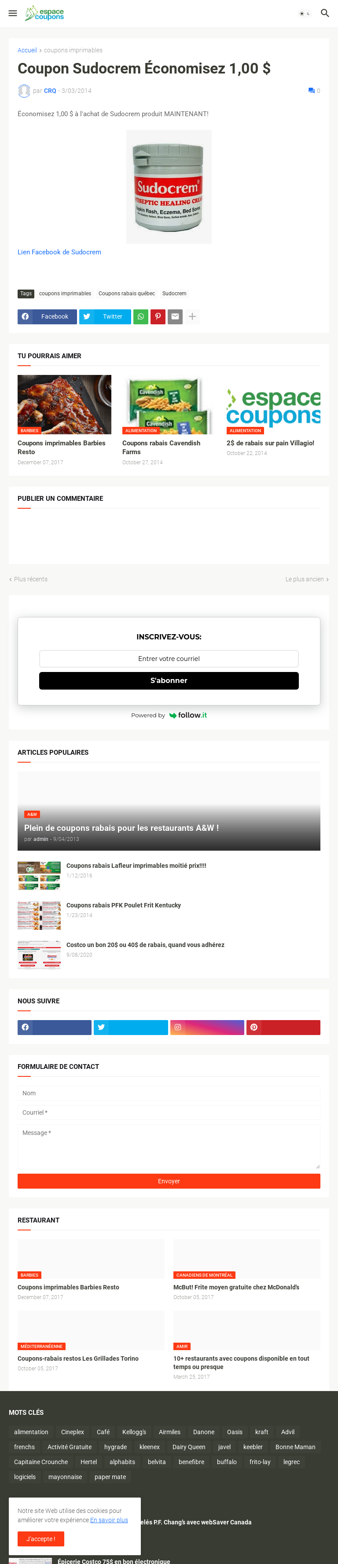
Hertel (89, 1461)
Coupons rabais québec (127, 293)
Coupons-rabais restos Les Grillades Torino (78, 1358)
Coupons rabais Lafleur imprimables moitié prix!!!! (136, 865)
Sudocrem (174, 293)
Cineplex (72, 1432)
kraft (261, 1432)
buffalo (227, 1461)
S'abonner (169, 680)
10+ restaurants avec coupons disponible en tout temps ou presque (241, 1362)
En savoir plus (109, 1520)
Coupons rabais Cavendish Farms (161, 447)
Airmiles (169, 1432)
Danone (203, 1432)
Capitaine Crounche (41, 1461)
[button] (12, 13)
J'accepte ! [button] (40, 1538)
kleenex (150, 1446)
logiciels (25, 1476)
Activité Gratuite (70, 1446)
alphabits (122, 1461)
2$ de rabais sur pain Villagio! (270, 443)
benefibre (191, 1461)
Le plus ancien (305, 579)
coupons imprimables (73, 50)
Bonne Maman (296, 1446)
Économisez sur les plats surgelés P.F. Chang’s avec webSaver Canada (155, 1522)
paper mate (110, 1476)
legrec (291, 1461)
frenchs (24, 1446)
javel (224, 1446)
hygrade (115, 1446)
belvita (157, 1461)
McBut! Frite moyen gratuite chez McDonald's (236, 1287)
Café (103, 1432)
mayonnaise (65, 1476)
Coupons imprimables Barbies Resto (62, 447)
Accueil (27, 50)
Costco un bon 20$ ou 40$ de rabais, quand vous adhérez (145, 944)
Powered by (169, 715)
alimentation (31, 1432)
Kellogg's (134, 1432)
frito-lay (260, 1461)
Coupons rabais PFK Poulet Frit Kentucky (123, 905)
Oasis (234, 1432)
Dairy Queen (189, 1446)
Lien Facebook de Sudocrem (59, 252)
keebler (253, 1446)
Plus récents (31, 579)
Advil (287, 1432)
